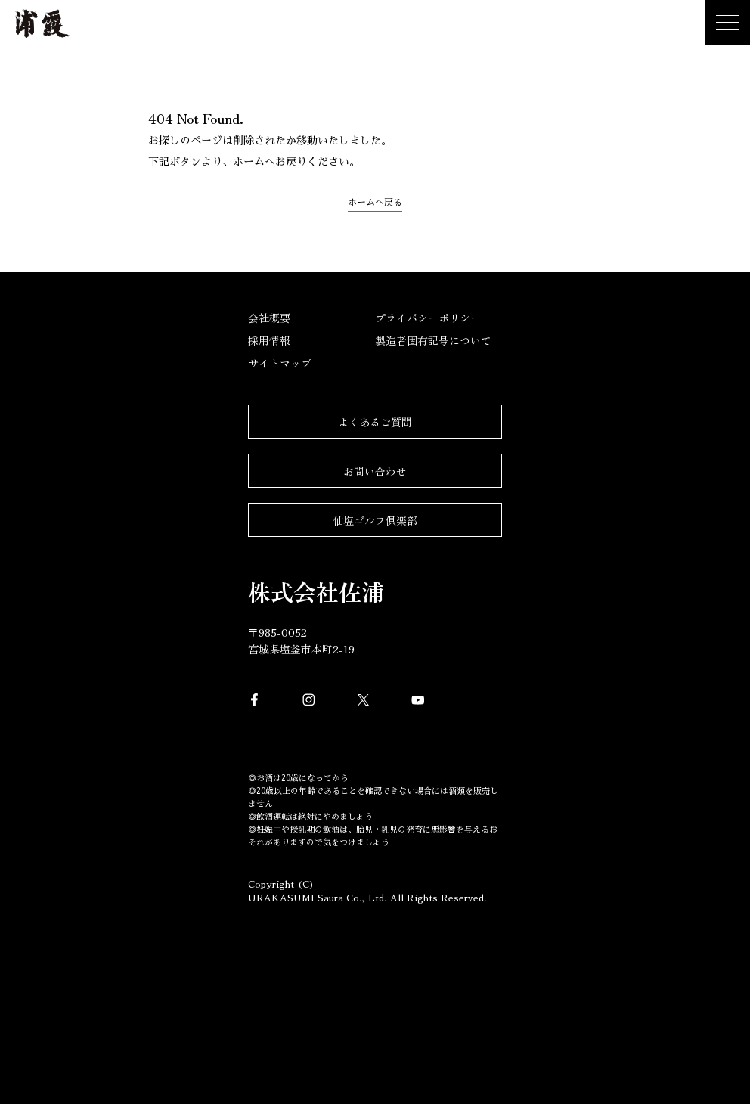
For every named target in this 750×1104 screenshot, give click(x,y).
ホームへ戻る (375, 202)
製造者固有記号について (433, 340)
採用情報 (269, 340)
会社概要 (269, 317)
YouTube (418, 700)
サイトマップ (279, 363)
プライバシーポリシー (428, 317)
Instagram (309, 700)
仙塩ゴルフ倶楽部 (375, 520)
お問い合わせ (375, 471)
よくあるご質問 (375, 422)
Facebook (255, 700)
